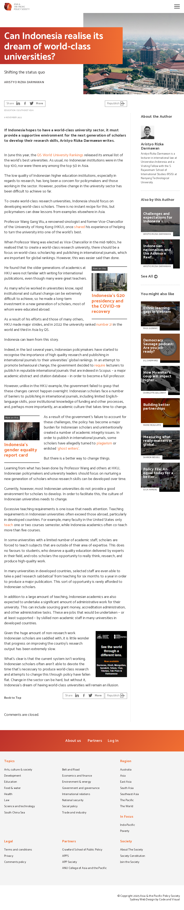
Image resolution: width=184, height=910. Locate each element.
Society (126, 841)
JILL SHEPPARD (150, 360)
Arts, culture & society (18, 770)
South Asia (127, 788)
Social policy (69, 807)
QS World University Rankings (60, 155)
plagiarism (104, 443)
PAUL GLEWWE (150, 328)
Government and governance (81, 788)
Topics (9, 761)
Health (8, 795)
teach (8, 525)
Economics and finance (77, 776)
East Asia (125, 782)
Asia (123, 776)
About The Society (131, 850)
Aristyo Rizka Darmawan (24, 82)
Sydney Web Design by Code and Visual (155, 899)
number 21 (104, 324)
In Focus (126, 817)
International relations (76, 795)
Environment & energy (76, 782)
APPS (65, 856)
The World (126, 807)
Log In (113, 741)
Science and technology (19, 807)
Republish (116, 103)
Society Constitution (132, 856)
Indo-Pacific (127, 825)
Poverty (124, 831)
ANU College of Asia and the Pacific (84, 868)
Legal (8, 841)
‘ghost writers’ (68, 448)
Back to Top (12, 698)
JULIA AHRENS (150, 489)
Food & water (12, 788)
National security (73, 801)
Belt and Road (71, 770)
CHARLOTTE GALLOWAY (154, 393)
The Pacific (127, 801)
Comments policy (15, 862)
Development (12, 776)
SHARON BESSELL (151, 457)
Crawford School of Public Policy (82, 850)
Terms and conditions (18, 850)
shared (79, 227)
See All (147, 276)
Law (6, 801)
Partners (94, 741)
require (99, 365)
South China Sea (14, 813)
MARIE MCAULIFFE (152, 425)
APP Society (69, 862)
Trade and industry (74, 813)
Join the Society (129, 862)
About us (73, 741)
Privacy (8, 856)
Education (9, 110)
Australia (125, 770)
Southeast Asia (25, 110)
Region (125, 761)
